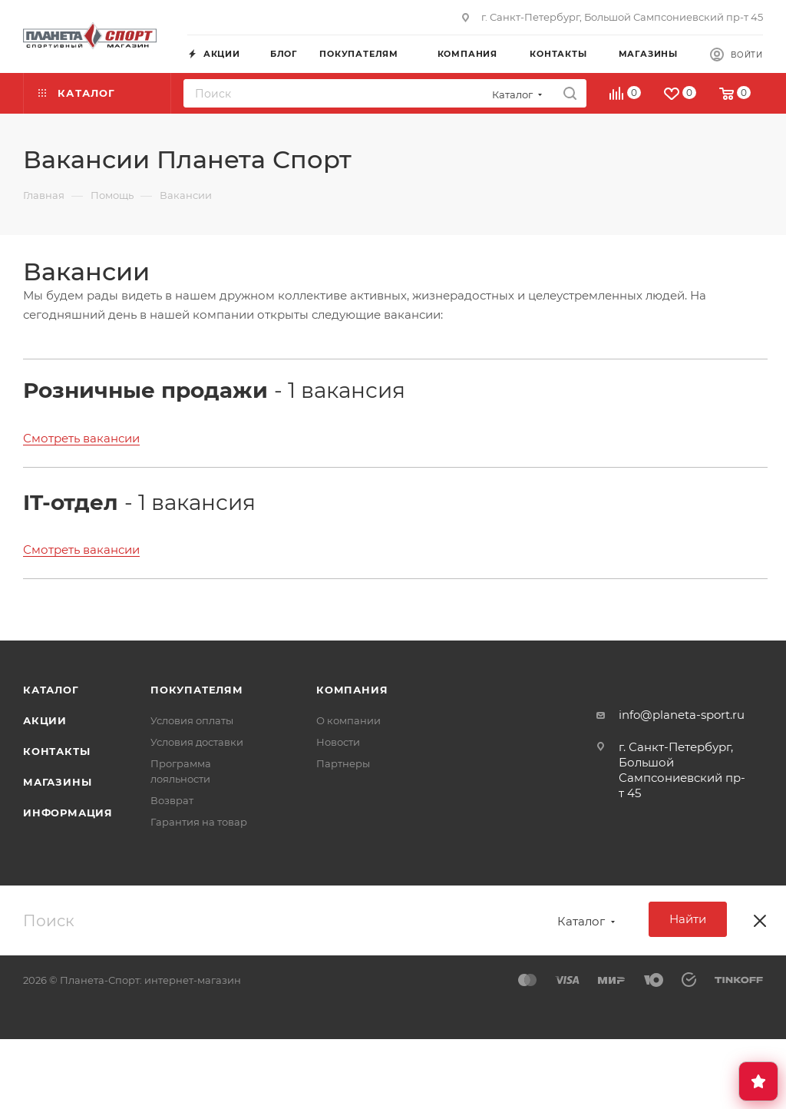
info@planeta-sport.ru (682, 714)
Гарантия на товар (198, 822)
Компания (352, 690)
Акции (45, 720)
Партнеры (343, 763)
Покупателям (196, 690)
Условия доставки (196, 742)
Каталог (51, 690)
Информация (68, 812)
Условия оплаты (191, 720)
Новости (338, 742)
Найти (687, 919)
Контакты (56, 751)
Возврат (171, 800)
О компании (348, 720)
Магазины (57, 782)
